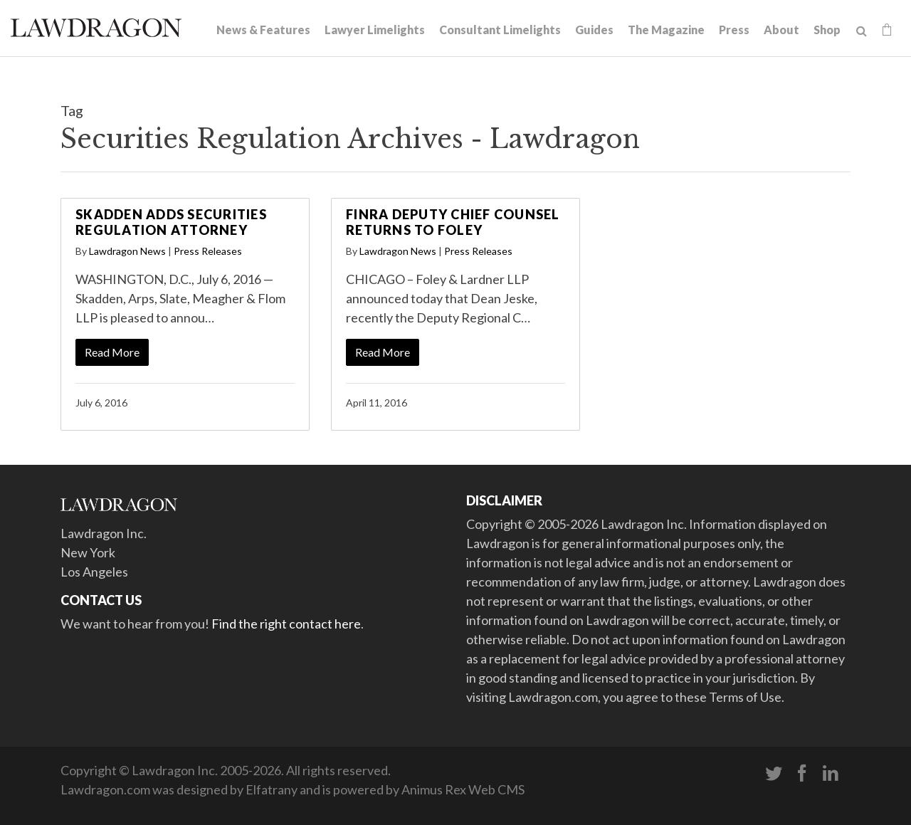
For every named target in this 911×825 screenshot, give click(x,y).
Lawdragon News (127, 251)
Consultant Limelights (500, 29)
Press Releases (208, 251)
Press (734, 29)
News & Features (263, 29)
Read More (112, 352)
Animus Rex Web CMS (463, 789)
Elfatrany (271, 789)
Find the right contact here (286, 623)
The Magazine (666, 29)
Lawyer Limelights (375, 29)
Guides (594, 29)
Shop (827, 29)
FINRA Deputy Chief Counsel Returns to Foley (453, 222)
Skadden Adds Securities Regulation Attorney (171, 222)
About (781, 29)
